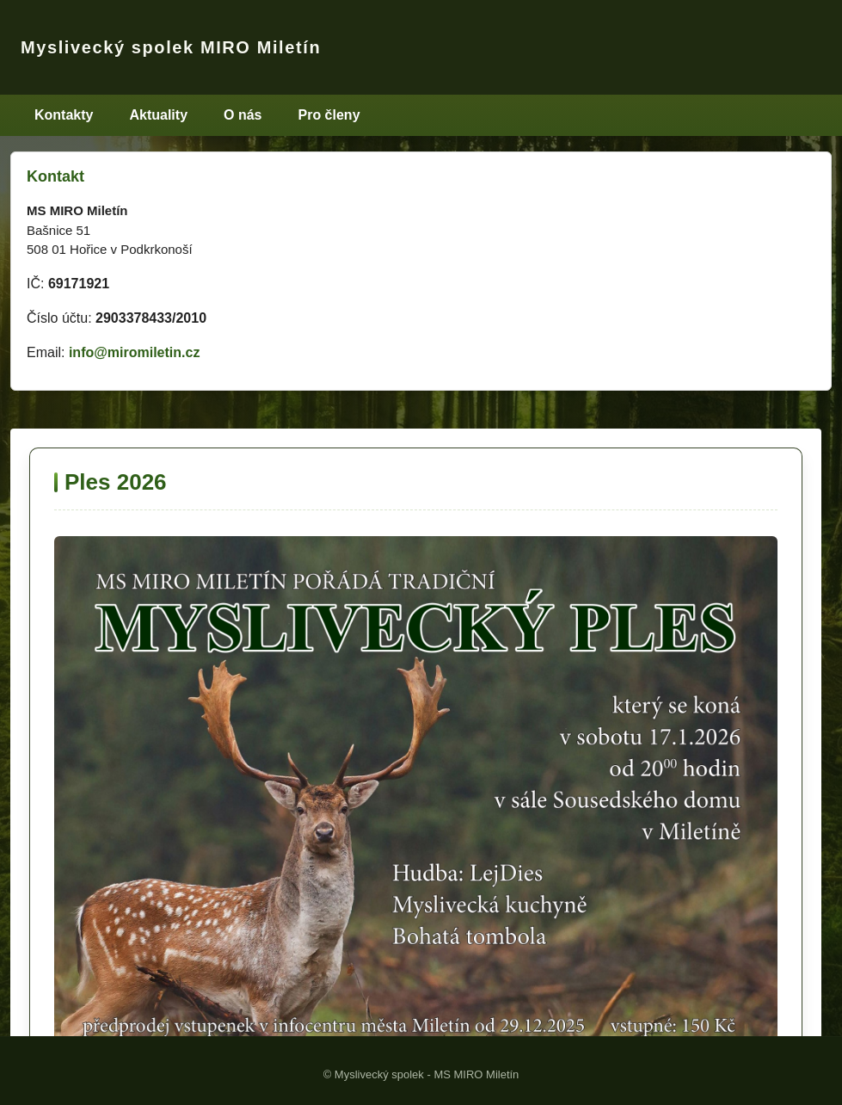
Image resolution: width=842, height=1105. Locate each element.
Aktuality (158, 115)
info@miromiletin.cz (134, 352)
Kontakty (63, 115)
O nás (242, 115)
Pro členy (329, 115)
